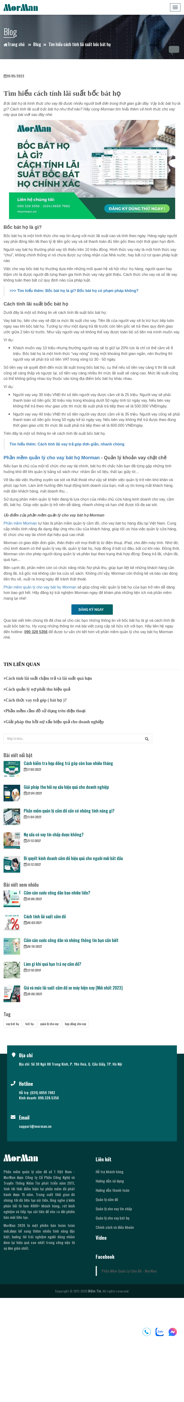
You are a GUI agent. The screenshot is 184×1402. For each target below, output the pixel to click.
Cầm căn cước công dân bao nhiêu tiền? (57, 893)
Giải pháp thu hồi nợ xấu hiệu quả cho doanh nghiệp (66, 787)
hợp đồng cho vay (75, 1023)
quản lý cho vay (49, 1023)
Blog (37, 44)
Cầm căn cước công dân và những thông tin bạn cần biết (71, 940)
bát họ (29, 1023)
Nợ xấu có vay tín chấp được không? (54, 834)
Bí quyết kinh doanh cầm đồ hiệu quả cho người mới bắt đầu (73, 858)
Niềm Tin (94, 1290)
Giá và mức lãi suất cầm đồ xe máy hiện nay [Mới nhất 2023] (73, 988)
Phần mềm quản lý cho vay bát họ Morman (52, 457)
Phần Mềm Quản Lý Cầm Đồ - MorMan (129, 1270)
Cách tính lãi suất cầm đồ (45, 916)
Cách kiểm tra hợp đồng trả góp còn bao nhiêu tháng (68, 763)
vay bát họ (12, 1023)
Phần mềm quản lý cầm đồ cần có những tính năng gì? (69, 811)
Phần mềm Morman (20, 523)
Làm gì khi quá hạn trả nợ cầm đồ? (52, 964)
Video (101, 1237)
